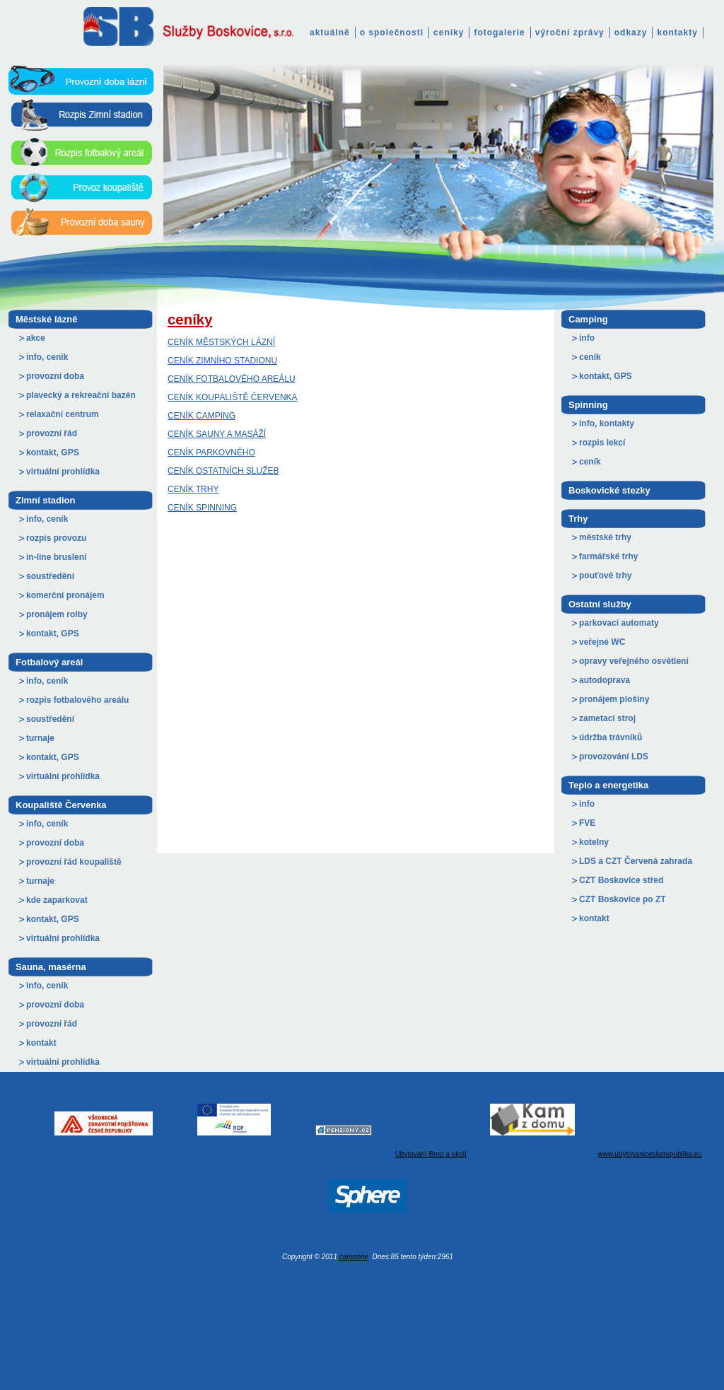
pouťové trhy (605, 575)
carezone (353, 1257)
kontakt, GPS (52, 452)
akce (35, 338)
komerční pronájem (65, 595)
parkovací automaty (619, 623)
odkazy (631, 32)
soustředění (50, 576)
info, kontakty (606, 423)
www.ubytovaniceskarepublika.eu (649, 1154)
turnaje (40, 738)
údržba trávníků (610, 737)
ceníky (448, 32)
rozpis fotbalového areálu (77, 700)
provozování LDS (613, 756)
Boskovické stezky (609, 490)
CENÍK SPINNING (202, 508)
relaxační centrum (62, 414)
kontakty (677, 32)
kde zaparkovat (57, 900)
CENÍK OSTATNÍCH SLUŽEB (223, 471)
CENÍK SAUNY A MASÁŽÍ (217, 434)
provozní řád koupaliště (74, 862)
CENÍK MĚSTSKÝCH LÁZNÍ (221, 342)
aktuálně (330, 32)
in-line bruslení (56, 557)
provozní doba (55, 376)
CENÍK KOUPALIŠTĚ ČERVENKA (233, 397)
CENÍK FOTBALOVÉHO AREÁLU (232, 379)
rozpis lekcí (602, 443)
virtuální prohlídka (63, 472)
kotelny (594, 842)
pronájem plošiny (614, 699)
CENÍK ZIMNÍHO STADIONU (222, 361)
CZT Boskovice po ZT (622, 899)
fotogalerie (499, 32)
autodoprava (604, 680)
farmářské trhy (608, 556)
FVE (587, 823)
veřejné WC (602, 642)
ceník (590, 357)
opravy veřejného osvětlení (634, 661)
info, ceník (47, 357)
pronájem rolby (57, 614)
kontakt (41, 1043)
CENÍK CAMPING (201, 416)
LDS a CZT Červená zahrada (635, 861)
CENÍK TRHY (193, 489)
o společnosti (392, 32)
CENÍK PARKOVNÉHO (211, 452)
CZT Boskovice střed (621, 880)
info (587, 338)
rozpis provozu (56, 538)
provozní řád (51, 433)
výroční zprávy (570, 32)
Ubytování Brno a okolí (431, 1154)
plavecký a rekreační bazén (81, 395)
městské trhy (605, 537)
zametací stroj (607, 718)
